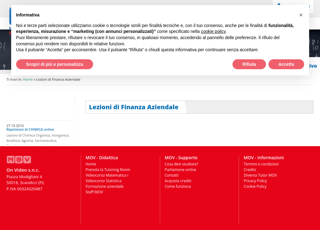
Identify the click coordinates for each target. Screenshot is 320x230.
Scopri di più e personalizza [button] (54, 64)
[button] (301, 15)
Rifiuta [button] (249, 64)
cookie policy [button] (213, 31)
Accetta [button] (286, 64)
